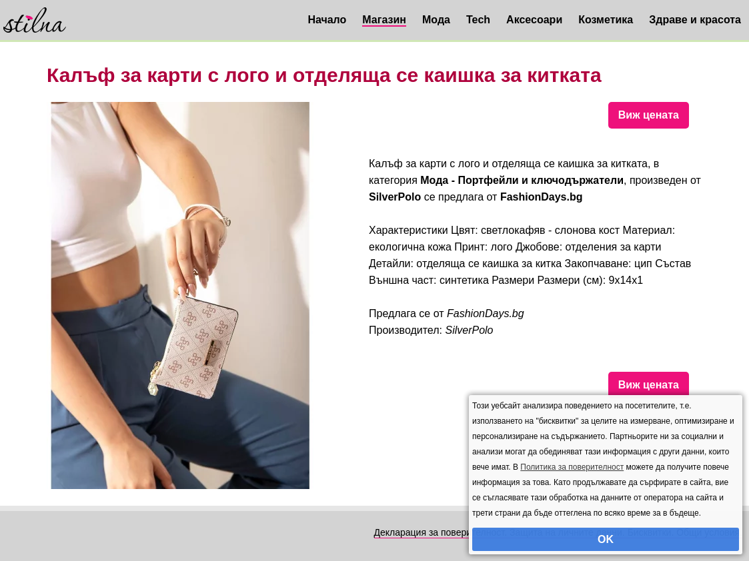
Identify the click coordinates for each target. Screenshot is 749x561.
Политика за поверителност (572, 467)
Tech (478, 19)
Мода (436, 19)
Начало (326, 19)
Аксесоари (534, 19)
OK (606, 539)
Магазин (384, 19)
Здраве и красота (695, 19)
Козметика (605, 19)
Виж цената (648, 115)
